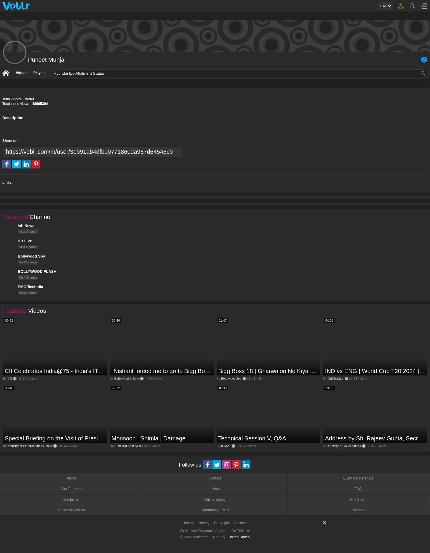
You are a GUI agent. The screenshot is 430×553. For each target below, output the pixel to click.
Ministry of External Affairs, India (30, 445)
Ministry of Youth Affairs (344, 445)
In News (214, 489)
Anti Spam (358, 499)
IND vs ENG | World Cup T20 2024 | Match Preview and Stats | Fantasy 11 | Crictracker (375, 371)
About (71, 478)
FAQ (358, 489)
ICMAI (225, 445)
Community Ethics (215, 510)
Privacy (203, 523)
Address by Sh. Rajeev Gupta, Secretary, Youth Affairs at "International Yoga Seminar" (375, 438)
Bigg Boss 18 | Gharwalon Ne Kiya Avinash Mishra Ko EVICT (268, 371)
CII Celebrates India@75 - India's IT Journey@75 (55, 371)
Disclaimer (71, 499)
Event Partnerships (358, 478)
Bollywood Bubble (126, 378)
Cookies (240, 523)
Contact (215, 478)
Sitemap (358, 510)
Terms (188, 523)
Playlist (39, 73)
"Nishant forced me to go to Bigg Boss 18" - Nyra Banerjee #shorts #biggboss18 (162, 371)
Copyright (221, 523)
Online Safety (214, 499)
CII (10, 378)
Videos (21, 73)
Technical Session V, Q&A (252, 438)
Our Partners (72, 489)
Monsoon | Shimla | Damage (149, 438)
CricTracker (335, 378)
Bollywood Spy (231, 378)
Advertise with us (71, 510)
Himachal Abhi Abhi (127, 445)
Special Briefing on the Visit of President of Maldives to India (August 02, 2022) (55, 438)
